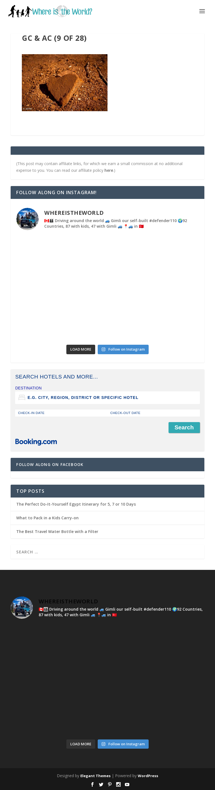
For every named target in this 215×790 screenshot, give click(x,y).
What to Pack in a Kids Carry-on (47, 517)
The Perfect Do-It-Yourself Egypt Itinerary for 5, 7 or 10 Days (76, 504)
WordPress (148, 775)
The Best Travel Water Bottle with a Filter (57, 531)
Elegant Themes (95, 775)
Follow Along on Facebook (49, 464)
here (108, 170)
